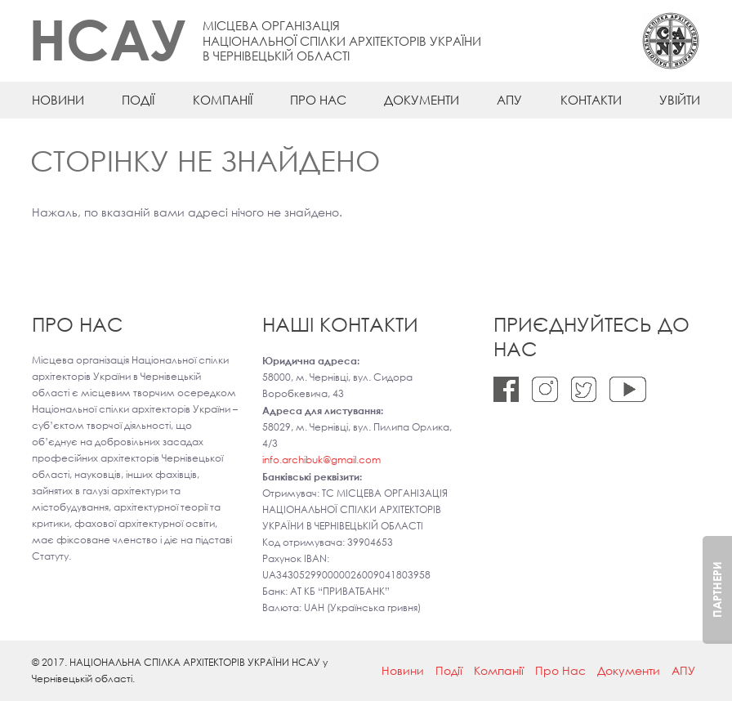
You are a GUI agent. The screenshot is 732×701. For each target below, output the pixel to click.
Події (138, 100)
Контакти (591, 100)
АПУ (509, 100)
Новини (58, 100)
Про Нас (318, 100)
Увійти (679, 100)
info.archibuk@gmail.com (321, 460)
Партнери (717, 589)
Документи (421, 100)
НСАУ (107, 39)
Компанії (222, 100)
